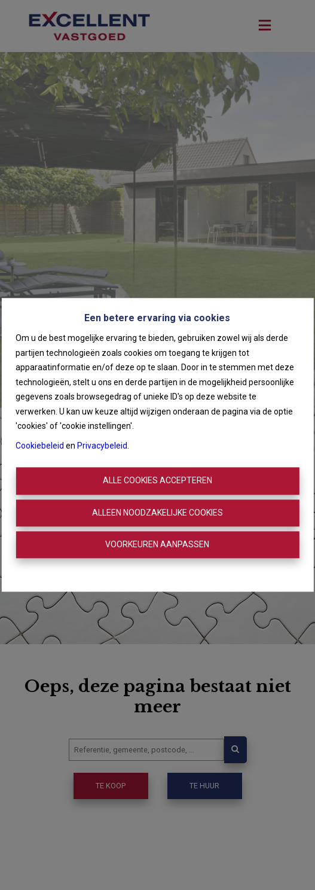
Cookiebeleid (40, 445)
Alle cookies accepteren (157, 481)
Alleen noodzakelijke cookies (157, 512)
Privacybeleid (102, 445)
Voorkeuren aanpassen (157, 544)
